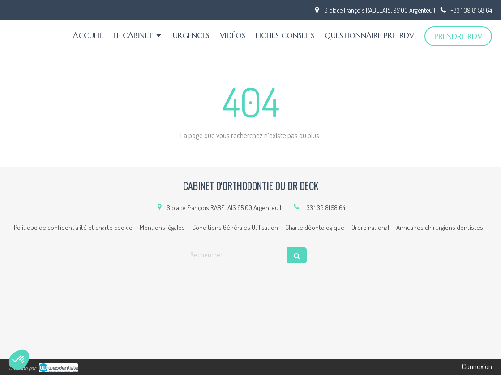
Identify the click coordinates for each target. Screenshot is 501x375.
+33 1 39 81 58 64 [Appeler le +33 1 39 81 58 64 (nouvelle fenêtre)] (324, 207)
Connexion (477, 366)
